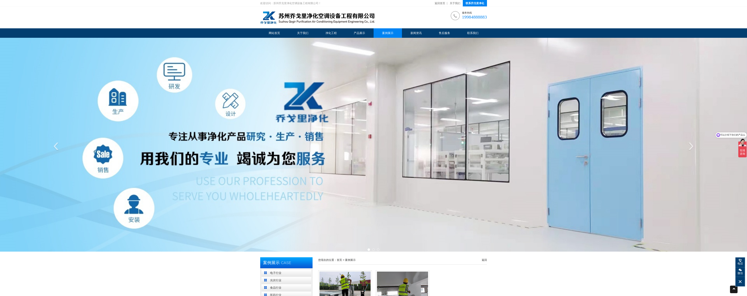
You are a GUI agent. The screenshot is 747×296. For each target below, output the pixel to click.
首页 (339, 259)
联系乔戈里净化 (475, 3)
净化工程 (331, 33)
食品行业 (272, 287)
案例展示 (387, 33)
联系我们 (472, 33)
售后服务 (444, 33)
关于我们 (455, 3)
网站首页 (274, 33)
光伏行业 (272, 280)
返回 (484, 259)
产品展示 (359, 33)
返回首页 (440, 3)
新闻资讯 (416, 33)
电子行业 (272, 273)
